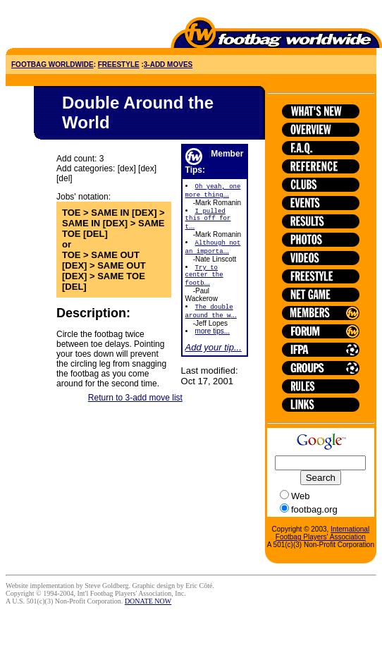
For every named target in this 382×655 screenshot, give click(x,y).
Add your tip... (213, 358)
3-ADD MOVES (168, 64)
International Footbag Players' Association (322, 533)
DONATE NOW (148, 601)
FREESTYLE (119, 64)
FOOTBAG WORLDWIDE (52, 64)
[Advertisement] (88, 27)
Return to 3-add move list (135, 407)
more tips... (212, 342)
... (208, 222)
